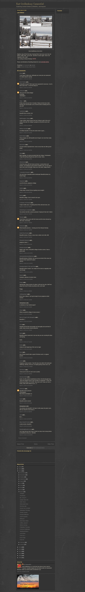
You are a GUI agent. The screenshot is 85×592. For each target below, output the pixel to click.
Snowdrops (22, 495)
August (22, 481)
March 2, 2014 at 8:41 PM (26, 244)
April (21, 489)
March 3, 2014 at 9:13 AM (26, 349)
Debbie (21, 188)
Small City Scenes (24, 233)
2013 (20, 547)
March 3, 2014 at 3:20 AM (26, 314)
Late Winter (22, 533)
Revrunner (22, 144)
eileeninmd (22, 162)
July (21, 483)
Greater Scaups (23, 512)
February (22, 542)
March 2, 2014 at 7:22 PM (26, 199)
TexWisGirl (22, 111)
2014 (20, 471)
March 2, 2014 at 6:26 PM (26, 192)
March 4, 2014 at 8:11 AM (26, 403)
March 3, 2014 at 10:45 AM (26, 357)
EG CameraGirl (27, 564)
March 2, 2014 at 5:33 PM (26, 177)
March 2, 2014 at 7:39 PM (26, 222)
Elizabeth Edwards (24, 240)
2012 (20, 549)
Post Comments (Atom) (38, 447)
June (21, 485)
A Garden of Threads (25, 202)
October (22, 477)
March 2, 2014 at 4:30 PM (26, 141)
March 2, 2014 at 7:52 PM (26, 237)
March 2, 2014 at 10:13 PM (26, 253)
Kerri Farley (23, 82)
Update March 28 (24, 499)
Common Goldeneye (25, 529)
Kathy (21, 345)
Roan (21, 73)
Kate (21, 324)
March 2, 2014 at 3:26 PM (26, 125)
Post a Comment (22, 438)
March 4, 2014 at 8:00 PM (26, 419)
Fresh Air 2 (22, 535)
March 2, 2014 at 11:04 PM (26, 263)
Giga (21, 153)
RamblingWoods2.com (25, 429)
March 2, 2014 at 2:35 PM (26, 78)
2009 (20, 555)
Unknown (22, 90)
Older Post (51, 444)
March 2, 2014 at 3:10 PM (26, 108)
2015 (20, 468)
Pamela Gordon (24, 247)
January (22, 544)
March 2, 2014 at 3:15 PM (26, 115)
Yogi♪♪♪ (21, 101)
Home (35, 444)
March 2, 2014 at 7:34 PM (26, 214)
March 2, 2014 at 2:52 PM (26, 87)
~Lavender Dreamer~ (25, 172)
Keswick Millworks (24, 514)
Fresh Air (22, 539)
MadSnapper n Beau (25, 118)
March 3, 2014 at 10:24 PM (26, 385)
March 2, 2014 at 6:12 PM (26, 185)
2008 (20, 557)
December (22, 472)
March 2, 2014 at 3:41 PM (26, 132)
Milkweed (22, 518)
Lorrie (21, 361)
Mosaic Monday (24, 67)
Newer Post (20, 444)
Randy (21, 195)
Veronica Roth (23, 377)
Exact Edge (22, 537)
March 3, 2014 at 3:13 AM (26, 307)
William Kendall (24, 128)
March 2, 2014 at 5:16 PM (26, 169)
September (23, 479)
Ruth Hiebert (23, 135)
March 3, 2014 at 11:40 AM (26, 366)
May (21, 487)
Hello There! (23, 502)
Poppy (21, 282)
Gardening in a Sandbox (26, 209)
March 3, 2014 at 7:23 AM (26, 330)
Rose (21, 352)
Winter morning (23, 525)
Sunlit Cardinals (23, 516)
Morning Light (23, 506)
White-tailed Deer (24, 504)
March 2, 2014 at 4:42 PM (26, 159)
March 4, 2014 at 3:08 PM (26, 411)
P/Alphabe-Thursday (25, 527)
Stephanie (22, 181)
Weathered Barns (24, 531)
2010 (20, 553)
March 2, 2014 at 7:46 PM (26, 230)
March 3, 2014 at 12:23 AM (26, 279)
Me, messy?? (23, 497)
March (21, 491)
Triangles (22, 493)
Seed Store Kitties (24, 520)
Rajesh (21, 275)
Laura (21, 398)
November (22, 474)
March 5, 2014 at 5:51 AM (26, 426)
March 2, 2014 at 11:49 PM (26, 272)
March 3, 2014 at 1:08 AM (26, 291)
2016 (20, 466)
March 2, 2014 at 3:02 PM (26, 97)
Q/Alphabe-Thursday (25, 510)
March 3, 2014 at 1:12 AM (26, 299)
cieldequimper (23, 294)
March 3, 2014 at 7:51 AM (26, 341)
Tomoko (22, 217)
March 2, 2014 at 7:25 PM (26, 206)
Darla (21, 333)
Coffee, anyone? (24, 523)
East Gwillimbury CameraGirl (30, 4)
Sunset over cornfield (25, 508)
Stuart (21, 310)
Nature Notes (32, 67)
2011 (20, 551)
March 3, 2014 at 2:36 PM (26, 373)
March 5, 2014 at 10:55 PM (26, 434)
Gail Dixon (22, 369)
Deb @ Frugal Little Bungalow (27, 317)
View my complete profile (23, 571)
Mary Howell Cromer (25, 422)
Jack (21, 414)
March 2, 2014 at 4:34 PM (26, 150)
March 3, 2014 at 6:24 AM (26, 321)
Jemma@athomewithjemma (27, 256)
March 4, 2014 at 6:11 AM (26, 395)
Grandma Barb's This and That (27, 266)
